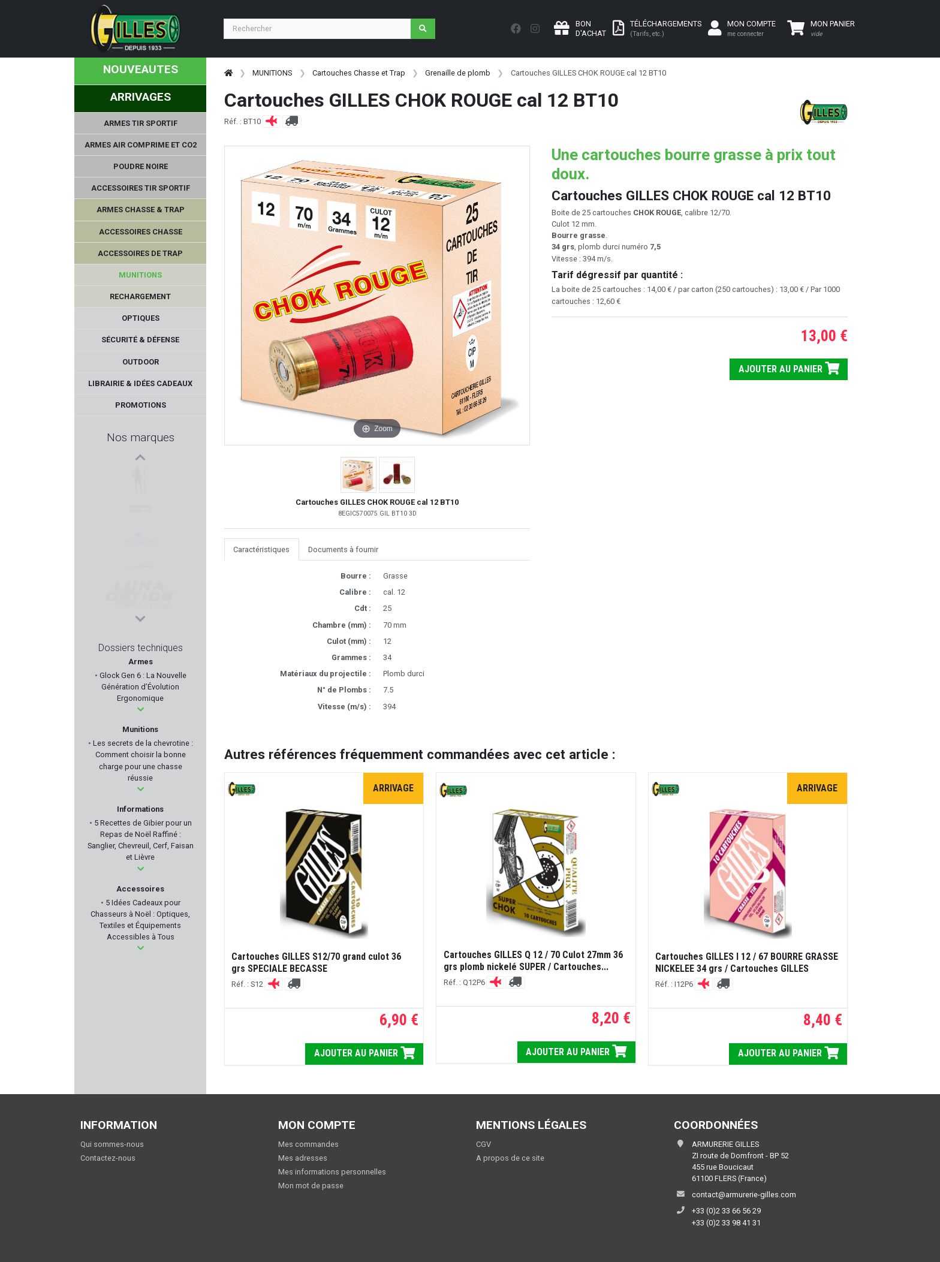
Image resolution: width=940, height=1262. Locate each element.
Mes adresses (302, 1157)
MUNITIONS (272, 72)
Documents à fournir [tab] (343, 549)
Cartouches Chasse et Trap (358, 72)
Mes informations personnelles (332, 1171)
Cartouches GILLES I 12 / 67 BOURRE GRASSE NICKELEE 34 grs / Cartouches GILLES (746, 962)
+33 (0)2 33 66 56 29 (726, 1210)
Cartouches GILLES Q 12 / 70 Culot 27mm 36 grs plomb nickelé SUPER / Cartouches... (533, 960)
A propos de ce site (510, 1157)
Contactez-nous (107, 1157)
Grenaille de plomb (457, 72)
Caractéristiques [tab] (261, 549)
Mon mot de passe (311, 1185)
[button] (140, 709)
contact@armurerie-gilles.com (744, 1194)
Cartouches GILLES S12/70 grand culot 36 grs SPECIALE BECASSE (316, 962)
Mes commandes (308, 1144)
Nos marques (140, 437)
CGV (483, 1144)
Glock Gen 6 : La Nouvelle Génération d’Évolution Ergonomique (142, 687)
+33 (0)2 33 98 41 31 (726, 1222)
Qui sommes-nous (112, 1144)
